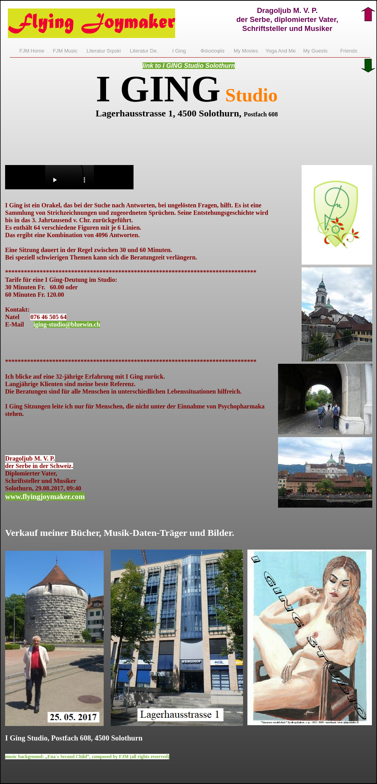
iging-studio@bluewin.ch (66, 324)
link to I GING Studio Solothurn (189, 65)
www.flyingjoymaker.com (45, 496)
